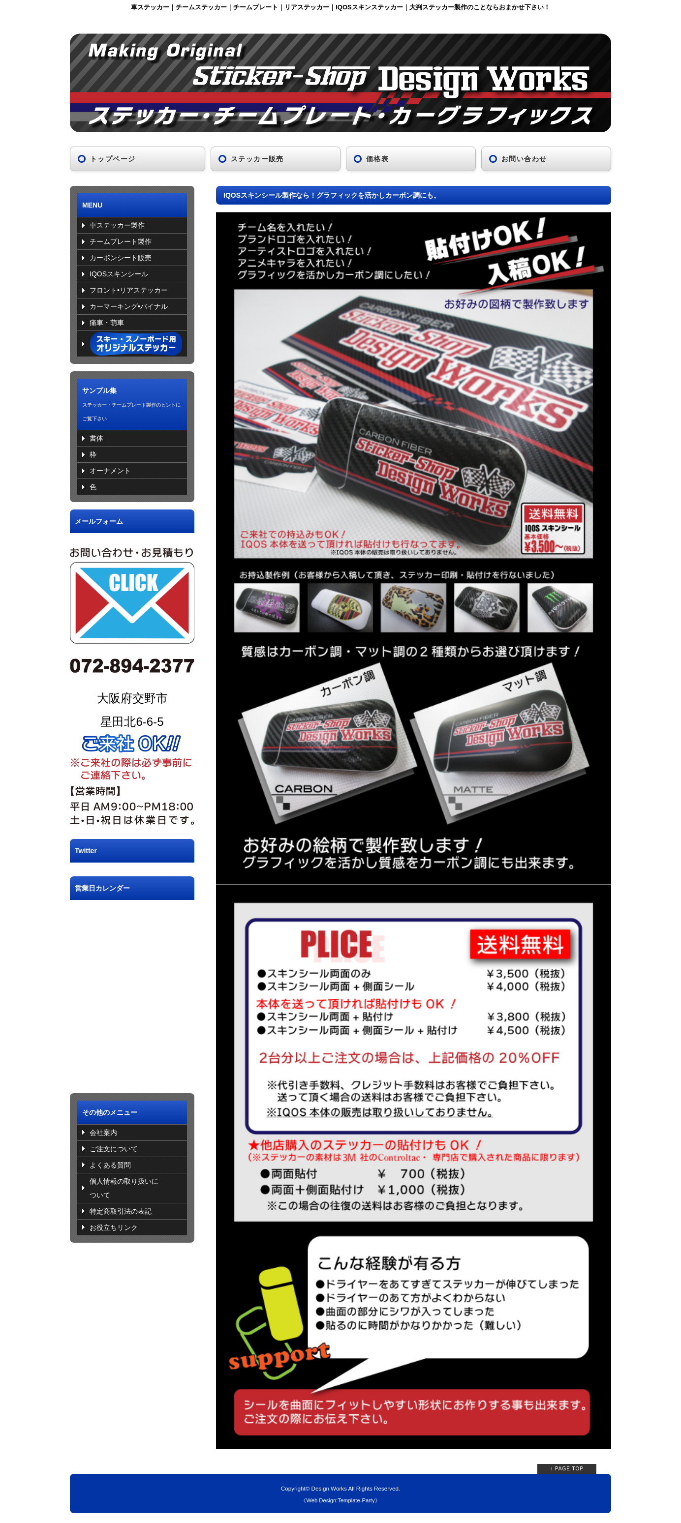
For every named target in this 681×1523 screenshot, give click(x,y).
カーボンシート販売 (121, 258)
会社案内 (103, 1132)
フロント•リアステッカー (129, 290)
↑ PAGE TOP (567, 1468)
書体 (96, 438)
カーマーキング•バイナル (129, 306)
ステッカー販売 (257, 159)
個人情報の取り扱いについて (124, 1188)
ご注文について (114, 1149)
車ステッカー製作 (117, 225)
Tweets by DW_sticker (104, 869)
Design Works (329, 1488)
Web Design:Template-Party (340, 1500)
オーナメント (110, 471)
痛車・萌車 (107, 323)
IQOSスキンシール (119, 274)
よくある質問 (110, 1165)
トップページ (112, 159)
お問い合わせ (524, 159)
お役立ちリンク (114, 1227)
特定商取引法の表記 (121, 1211)
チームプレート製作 (121, 241)
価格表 (377, 159)
